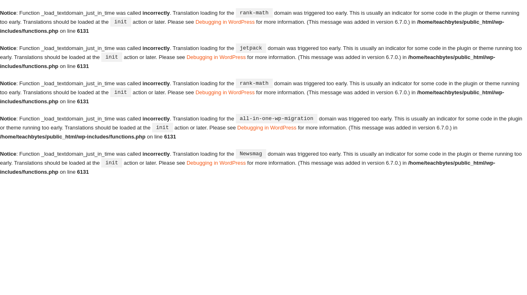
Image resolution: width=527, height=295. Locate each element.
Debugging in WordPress (225, 21)
